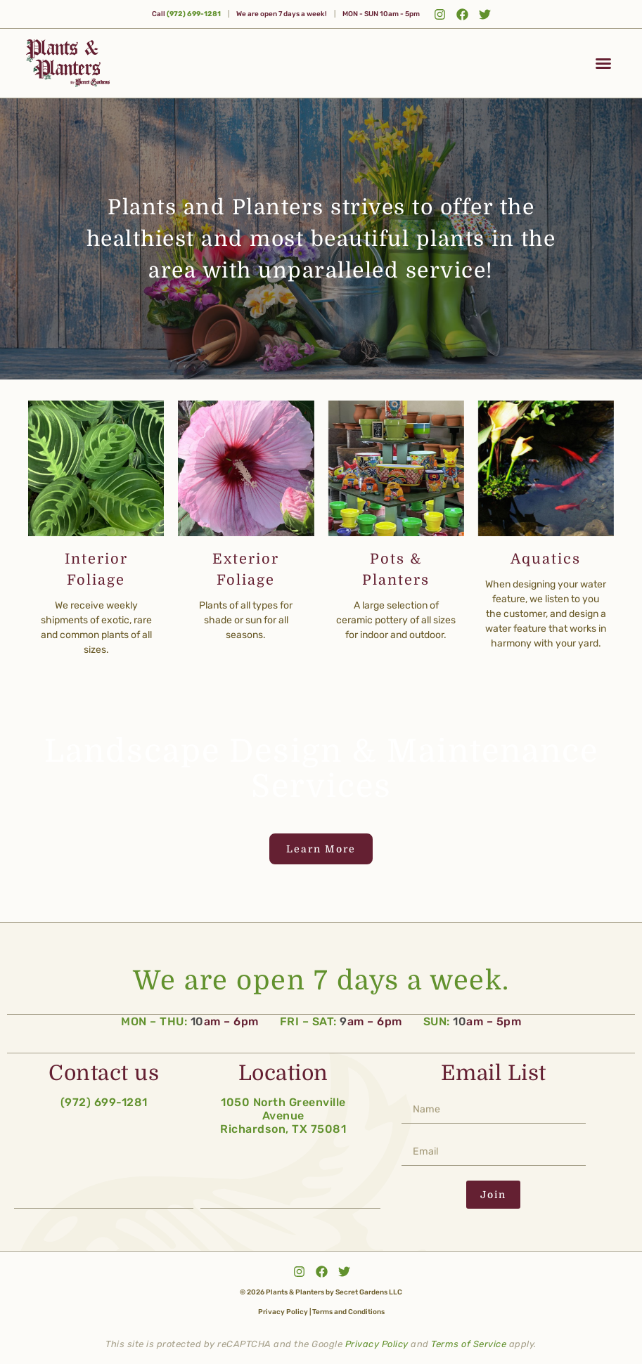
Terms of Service (468, 1342)
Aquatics (546, 559)
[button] (603, 63)
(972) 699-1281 (194, 14)
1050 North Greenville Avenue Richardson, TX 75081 (283, 1114)
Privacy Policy (283, 1310)
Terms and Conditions (348, 1310)
